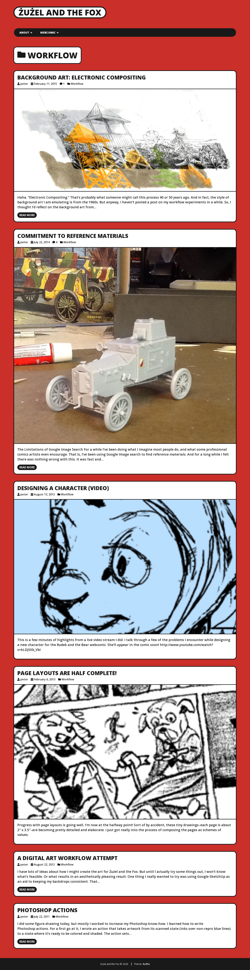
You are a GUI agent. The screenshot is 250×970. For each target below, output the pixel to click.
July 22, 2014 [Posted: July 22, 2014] (42, 242)
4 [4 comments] (56, 242)
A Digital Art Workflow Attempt (67, 858)
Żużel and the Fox (60, 12)
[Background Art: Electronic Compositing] (125, 140)
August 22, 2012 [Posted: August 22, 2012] (44, 864)
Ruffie (146, 964)
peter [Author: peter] (24, 84)
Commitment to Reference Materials (72, 235)
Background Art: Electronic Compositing (81, 77)
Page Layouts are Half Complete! (67, 673)
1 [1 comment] (64, 84)
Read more (27, 215)
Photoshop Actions (47, 910)
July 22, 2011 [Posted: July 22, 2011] (42, 916)
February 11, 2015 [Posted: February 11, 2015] (45, 84)
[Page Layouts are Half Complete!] (125, 751)
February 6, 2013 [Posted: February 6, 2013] (44, 679)
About (24, 32)
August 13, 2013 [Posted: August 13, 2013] (44, 494)
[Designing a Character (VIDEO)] (125, 566)
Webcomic (48, 32)
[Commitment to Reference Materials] (125, 345)
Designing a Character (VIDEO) (63, 488)
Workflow (77, 84)
